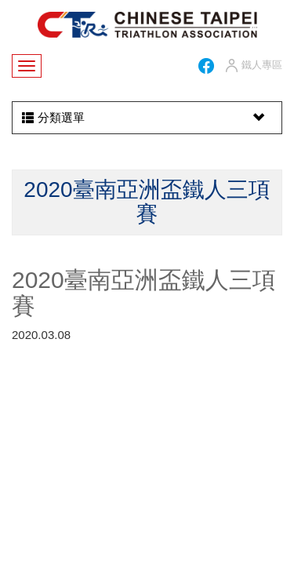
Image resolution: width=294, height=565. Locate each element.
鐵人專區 (252, 66)
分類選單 (145, 118)
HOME (147, 25)
